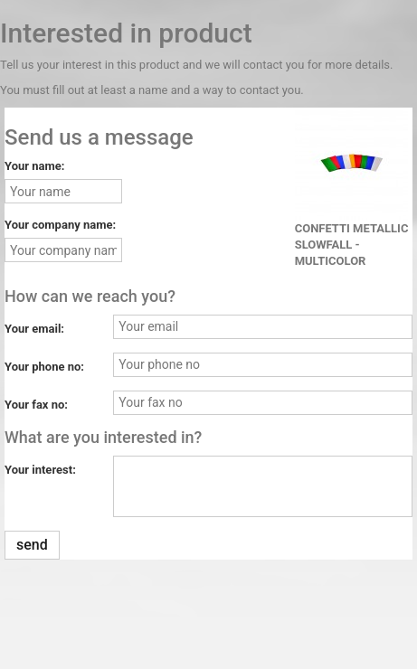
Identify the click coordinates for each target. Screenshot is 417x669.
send (32, 544)
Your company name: (60, 224)
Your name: (34, 166)
